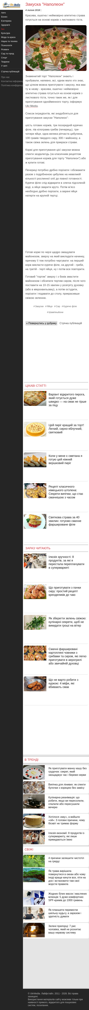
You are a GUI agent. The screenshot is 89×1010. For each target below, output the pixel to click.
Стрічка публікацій (70, 323)
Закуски (39, 306)
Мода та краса (8, 37)
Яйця (49, 306)
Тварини (5, 61)
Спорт (4, 57)
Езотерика (6, 21)
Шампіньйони (56, 312)
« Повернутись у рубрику (41, 323)
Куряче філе (70, 306)
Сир (58, 306)
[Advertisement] (56, 224)
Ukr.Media (31, 106)
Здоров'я (5, 25)
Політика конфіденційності (15, 85)
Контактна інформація (13, 81)
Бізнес (4, 17)
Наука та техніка (9, 41)
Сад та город (7, 53)
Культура (5, 33)
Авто (3, 12)
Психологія (6, 45)
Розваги (5, 49)
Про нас (5, 77)
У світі (4, 66)
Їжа (2, 29)
